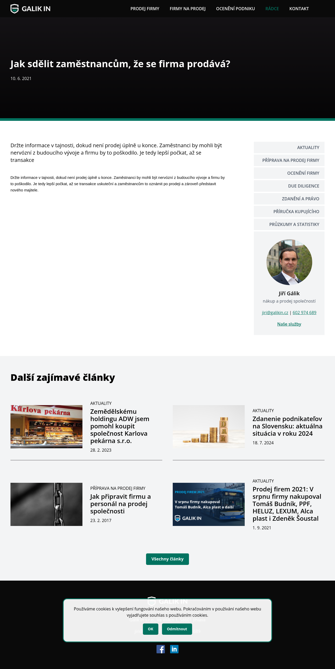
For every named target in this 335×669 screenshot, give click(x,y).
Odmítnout (177, 628)
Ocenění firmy (303, 173)
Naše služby (289, 324)
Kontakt (299, 9)
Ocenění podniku (235, 9)
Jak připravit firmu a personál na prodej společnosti (120, 503)
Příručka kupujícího (296, 211)
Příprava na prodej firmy (290, 160)
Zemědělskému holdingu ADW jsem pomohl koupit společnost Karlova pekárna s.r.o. (119, 426)
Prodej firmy (144, 9)
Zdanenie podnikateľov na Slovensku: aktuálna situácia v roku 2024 (288, 426)
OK (150, 628)
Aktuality (308, 147)
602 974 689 (304, 312)
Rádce (272, 9)
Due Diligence (303, 186)
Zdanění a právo (300, 199)
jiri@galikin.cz (275, 312)
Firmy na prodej (187, 9)
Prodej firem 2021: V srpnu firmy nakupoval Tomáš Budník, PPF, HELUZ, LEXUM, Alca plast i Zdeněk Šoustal (287, 504)
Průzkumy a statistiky (294, 224)
